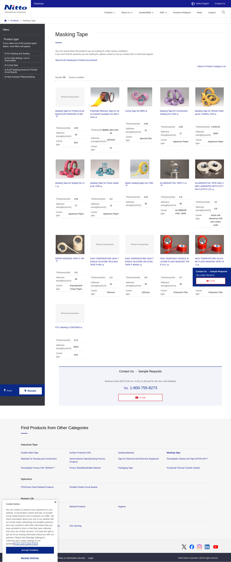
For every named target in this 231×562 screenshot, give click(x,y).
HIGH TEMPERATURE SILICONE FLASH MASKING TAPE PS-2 (209, 261)
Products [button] (108, 12)
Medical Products (77, 507)
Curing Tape (11, 65)
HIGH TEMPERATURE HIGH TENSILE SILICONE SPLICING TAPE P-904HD (139, 261)
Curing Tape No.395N (136, 111)
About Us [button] (125, 12)
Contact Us (220, 3)
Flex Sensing (75, 526)
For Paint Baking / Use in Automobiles (17, 59)
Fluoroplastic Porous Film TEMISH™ (38, 468)
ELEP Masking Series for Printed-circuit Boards (21, 71)
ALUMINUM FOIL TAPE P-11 (173, 184)
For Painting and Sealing (17, 53)
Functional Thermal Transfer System (183, 468)
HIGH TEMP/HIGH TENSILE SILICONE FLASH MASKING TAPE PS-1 (174, 261)
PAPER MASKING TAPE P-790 (69, 259)
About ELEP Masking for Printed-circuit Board (76, 60)
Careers (212, 12)
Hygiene (122, 507)
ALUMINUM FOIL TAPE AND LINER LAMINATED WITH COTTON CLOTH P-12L (209, 186)
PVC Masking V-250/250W (68, 327)
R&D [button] (162, 12)
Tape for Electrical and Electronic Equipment (138, 459)
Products (14, 20)
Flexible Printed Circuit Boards (83, 487)
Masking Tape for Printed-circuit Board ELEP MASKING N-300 (69, 113)
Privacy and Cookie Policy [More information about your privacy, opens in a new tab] (25, 552)
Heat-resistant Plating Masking (20, 77)
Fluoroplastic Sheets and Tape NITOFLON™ (187, 459)
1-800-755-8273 (143, 388)
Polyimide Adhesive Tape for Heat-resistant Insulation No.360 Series (104, 114)
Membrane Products (30, 507)
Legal (90, 558)
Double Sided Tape (29, 453)
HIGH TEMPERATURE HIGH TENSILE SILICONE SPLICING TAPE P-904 (104, 261)
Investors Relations (182, 12)
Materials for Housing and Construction (39, 459)
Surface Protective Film (80, 453)
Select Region (200, 3)
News (199, 12)
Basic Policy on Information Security (68, 558)
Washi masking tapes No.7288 (139, 184)
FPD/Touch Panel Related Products (37, 487)
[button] (223, 12)
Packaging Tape (125, 468)
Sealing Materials (126, 453)
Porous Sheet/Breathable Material (85, 468)
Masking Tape (29, 20)
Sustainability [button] (145, 12)
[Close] (55, 511)
